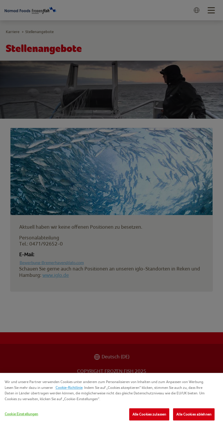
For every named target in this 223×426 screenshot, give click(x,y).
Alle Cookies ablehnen (193, 414)
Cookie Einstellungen (21, 414)
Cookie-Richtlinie (68, 387)
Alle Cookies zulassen (149, 414)
